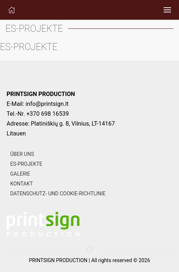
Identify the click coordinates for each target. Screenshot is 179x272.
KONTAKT (21, 184)
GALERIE (20, 174)
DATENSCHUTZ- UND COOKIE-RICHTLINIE (57, 193)
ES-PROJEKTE (26, 164)
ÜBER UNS (22, 154)
